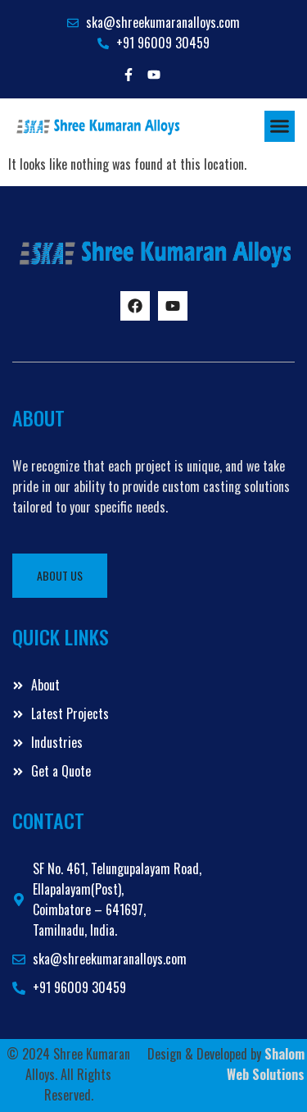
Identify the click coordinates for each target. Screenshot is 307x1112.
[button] (280, 126)
